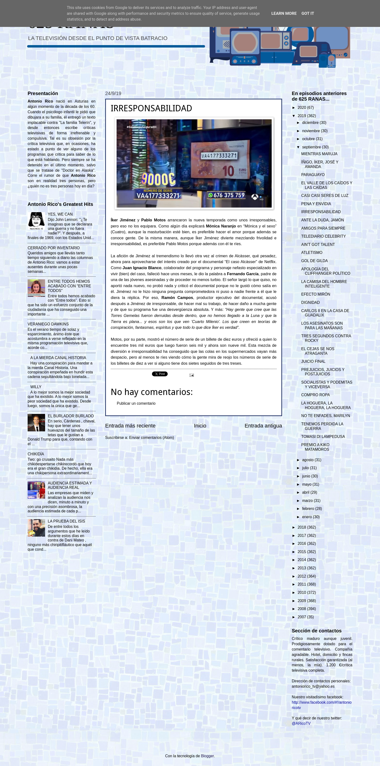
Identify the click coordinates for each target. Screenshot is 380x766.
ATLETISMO (311, 252)
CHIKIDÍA (36, 454)
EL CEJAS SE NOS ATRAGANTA (317, 351)
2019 (302, 116)
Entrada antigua (263, 426)
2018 (302, 527)
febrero (308, 509)
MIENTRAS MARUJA (319, 154)
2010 (302, 592)
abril (306, 492)
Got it (307, 13)
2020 (302, 107)
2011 (302, 584)
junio (306, 476)
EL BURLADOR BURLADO (71, 416)
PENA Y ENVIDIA (316, 204)
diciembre (311, 123)
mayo (307, 484)
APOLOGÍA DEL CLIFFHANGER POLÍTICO (325, 271)
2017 (302, 535)
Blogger (207, 756)
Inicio (200, 426)
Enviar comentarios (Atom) (151, 437)
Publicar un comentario (136, 403)
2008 (302, 609)
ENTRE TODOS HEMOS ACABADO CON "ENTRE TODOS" (69, 286)
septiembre (312, 147)
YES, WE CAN (60, 214)
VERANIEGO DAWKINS (48, 324)
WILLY (35, 387)
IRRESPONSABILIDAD (321, 212)
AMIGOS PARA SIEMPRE (323, 228)
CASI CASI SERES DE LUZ (324, 196)
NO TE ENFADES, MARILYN (325, 416)
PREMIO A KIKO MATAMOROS (315, 447)
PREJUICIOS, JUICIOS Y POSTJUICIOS (322, 372)
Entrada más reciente (130, 426)
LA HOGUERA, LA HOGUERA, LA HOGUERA (326, 405)
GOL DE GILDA (314, 261)
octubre (309, 139)
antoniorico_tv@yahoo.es (313, 686)
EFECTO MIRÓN (315, 294)
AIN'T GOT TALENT (318, 244)
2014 (302, 560)
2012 (302, 576)
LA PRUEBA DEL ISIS (66, 521)
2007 (302, 617)
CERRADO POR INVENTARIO (54, 248)
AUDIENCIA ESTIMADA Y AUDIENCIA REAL (70, 485)
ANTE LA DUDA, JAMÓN (322, 220)
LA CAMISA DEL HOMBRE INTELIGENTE (324, 284)
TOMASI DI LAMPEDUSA (323, 437)
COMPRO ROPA (315, 395)
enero (307, 517)
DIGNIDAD (310, 302)
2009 (302, 601)
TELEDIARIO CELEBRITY (323, 236)
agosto (308, 460)
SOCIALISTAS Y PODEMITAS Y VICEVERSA (326, 384)
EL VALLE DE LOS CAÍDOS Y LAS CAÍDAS (326, 185)
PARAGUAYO (313, 175)
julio (306, 468)
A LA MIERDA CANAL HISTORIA (58, 358)
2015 (302, 552)
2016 (302, 543)
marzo (308, 501)
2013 (302, 568)
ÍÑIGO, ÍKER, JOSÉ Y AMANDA (319, 164)
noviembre (311, 131)
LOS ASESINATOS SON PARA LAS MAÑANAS (322, 325)
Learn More (284, 13)
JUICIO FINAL (313, 361)
